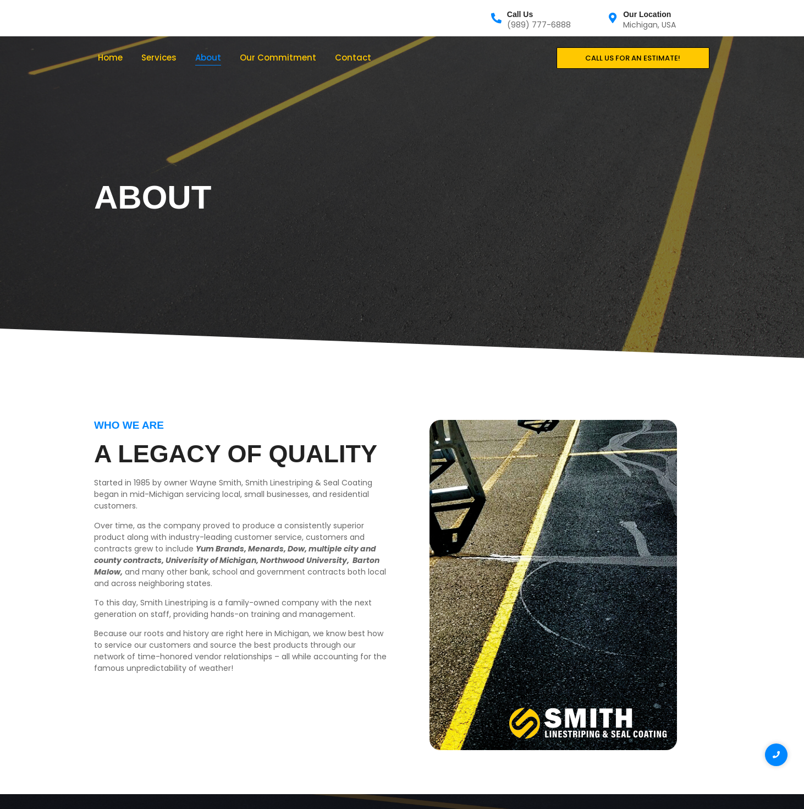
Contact (353, 57)
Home (110, 57)
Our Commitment (278, 57)
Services (159, 57)
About (208, 57)
